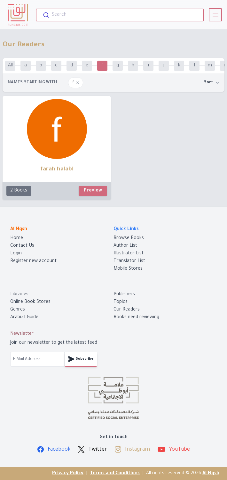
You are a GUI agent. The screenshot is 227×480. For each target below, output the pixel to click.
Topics (121, 302)
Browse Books (129, 238)
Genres (17, 309)
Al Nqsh (210, 473)
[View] (215, 14)
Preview (93, 190)
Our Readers (127, 309)
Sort (211, 82)
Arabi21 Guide (24, 317)
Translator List (129, 261)
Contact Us (22, 246)
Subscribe (80, 359)
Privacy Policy (67, 473)
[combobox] (120, 15)
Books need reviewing (136, 317)
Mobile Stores (128, 269)
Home (16, 238)
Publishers (124, 294)
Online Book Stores (30, 302)
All (10, 65)
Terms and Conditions (115, 473)
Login (16, 253)
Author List (125, 246)
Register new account (33, 261)
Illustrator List (129, 253)
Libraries (19, 294)
